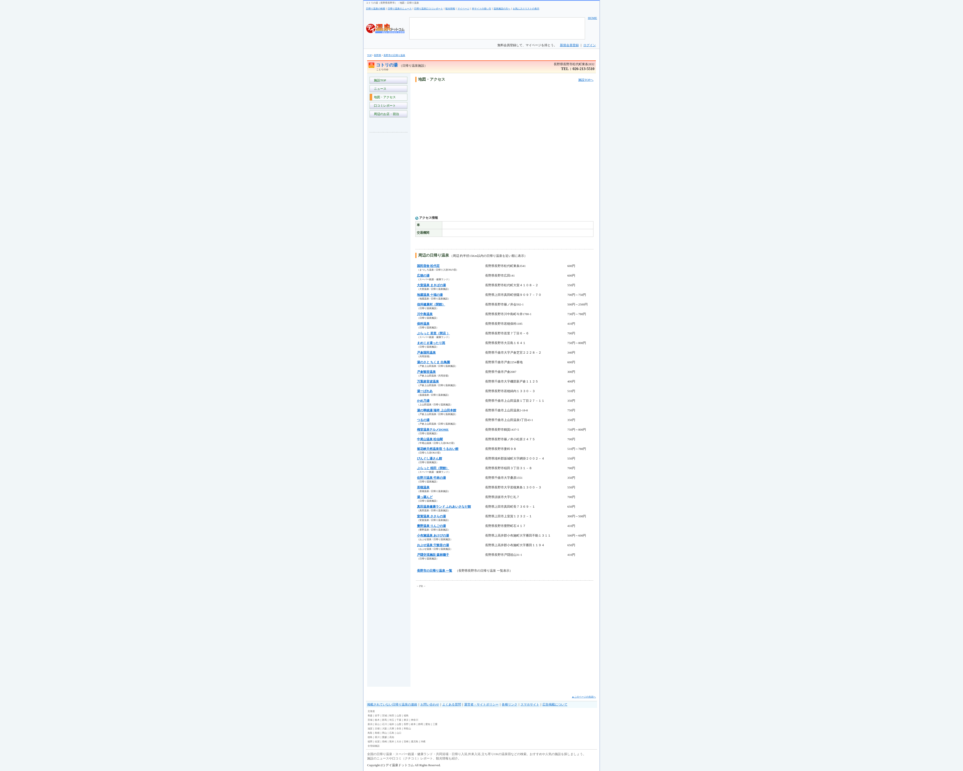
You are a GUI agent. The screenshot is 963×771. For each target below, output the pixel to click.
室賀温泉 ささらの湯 (431, 516)
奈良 (399, 728)
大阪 (384, 728)
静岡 (420, 724)
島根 (377, 733)
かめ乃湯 (423, 400)
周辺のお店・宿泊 (385, 114)
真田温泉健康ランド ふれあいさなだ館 (444, 506)
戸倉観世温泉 (426, 372)
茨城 (370, 720)
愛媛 (384, 737)
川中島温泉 (425, 314)
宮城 (384, 715)
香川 (377, 737)
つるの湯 (423, 420)
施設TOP (379, 80)
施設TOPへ (585, 80)
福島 (406, 715)
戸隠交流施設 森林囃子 (433, 555)
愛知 (427, 724)
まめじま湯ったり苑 (431, 343)
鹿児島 (414, 741)
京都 (377, 728)
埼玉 (391, 720)
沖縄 (423, 741)
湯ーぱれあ (425, 391)
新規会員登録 (569, 45)
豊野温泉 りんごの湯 (431, 526)
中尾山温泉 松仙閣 (430, 439)
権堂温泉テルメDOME (433, 429)
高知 (391, 737)
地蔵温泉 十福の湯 (430, 295)
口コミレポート (384, 105)
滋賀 (370, 728)
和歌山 (407, 728)
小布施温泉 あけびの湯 (433, 535)
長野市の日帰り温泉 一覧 (434, 570)
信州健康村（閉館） (431, 304)
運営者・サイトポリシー (481, 704)
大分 (399, 741)
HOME (592, 18)
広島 (391, 733)
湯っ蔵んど (425, 497)
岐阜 (413, 724)
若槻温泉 (423, 487)
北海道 (371, 711)
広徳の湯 (423, 275)
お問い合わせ (429, 704)
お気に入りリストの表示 (526, 8)
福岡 (370, 741)
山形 (399, 715)
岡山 (384, 733)
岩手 (377, 715)
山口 (399, 733)
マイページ (463, 8)
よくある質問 (451, 704)
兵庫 (391, 728)
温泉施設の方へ (502, 8)
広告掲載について (554, 704)
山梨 (399, 724)
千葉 (399, 720)
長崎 (384, 741)
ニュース (379, 89)
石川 (384, 724)
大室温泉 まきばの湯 (431, 285)
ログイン (589, 45)
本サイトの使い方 (481, 8)
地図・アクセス (384, 97)
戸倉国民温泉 (426, 352)
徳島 (370, 737)
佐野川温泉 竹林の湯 (431, 477)
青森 (370, 715)
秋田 (391, 715)
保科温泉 (423, 323)
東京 (406, 720)
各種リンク (509, 704)
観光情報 (450, 8)
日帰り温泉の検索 (375, 8)
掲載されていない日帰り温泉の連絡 (392, 704)
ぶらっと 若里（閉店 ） (433, 333)
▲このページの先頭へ (584, 696)
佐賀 (377, 741)
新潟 (370, 724)
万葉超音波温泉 (428, 381)
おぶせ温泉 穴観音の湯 (433, 545)
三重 (435, 724)
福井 (391, 724)
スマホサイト (530, 704)
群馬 (384, 720)
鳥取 (370, 733)
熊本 (391, 741)
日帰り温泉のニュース (400, 8)
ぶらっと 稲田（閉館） (433, 468)
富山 (377, 724)
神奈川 (414, 720)
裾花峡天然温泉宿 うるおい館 (437, 449)
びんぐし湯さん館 (429, 458)
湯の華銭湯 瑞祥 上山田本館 (436, 410)
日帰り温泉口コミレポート (428, 8)
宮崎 (406, 741)
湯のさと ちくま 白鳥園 (433, 362)
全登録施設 (374, 746)
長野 (406, 724)
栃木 (377, 720)
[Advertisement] (389, 208)
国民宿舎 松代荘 (428, 266)
